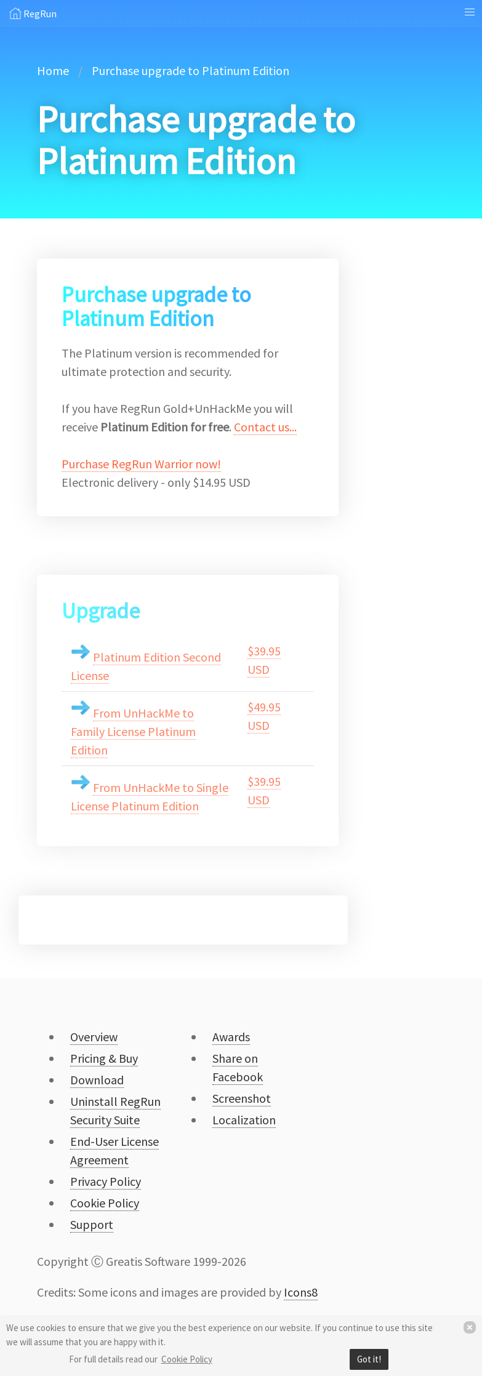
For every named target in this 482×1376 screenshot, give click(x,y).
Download (97, 1079)
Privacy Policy (105, 1181)
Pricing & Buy (104, 1058)
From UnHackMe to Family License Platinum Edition (133, 731)
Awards (231, 1036)
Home (53, 70)
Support (91, 1224)
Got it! (369, 1359)
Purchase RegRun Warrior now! (141, 463)
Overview (94, 1036)
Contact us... (265, 426)
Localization (244, 1119)
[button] (469, 12)
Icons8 (301, 1292)
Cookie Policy (186, 1359)
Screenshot (241, 1098)
